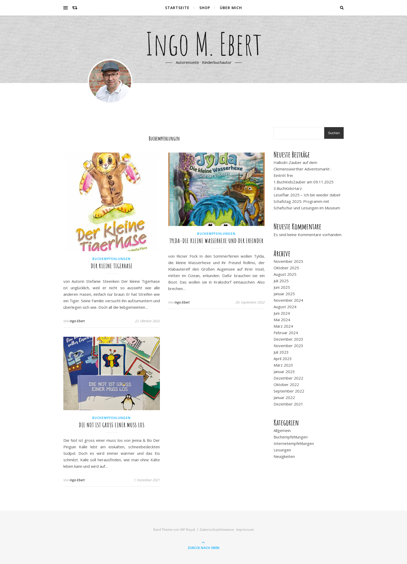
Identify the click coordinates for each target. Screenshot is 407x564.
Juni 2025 (282, 287)
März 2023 (283, 365)
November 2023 (288, 345)
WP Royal (187, 529)
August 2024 (285, 306)
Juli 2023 (281, 352)
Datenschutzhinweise (217, 529)
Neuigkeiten (284, 456)
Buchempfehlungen (111, 259)
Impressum (245, 529)
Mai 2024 (282, 319)
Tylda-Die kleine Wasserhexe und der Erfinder (216, 241)
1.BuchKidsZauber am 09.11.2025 (304, 181)
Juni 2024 (282, 313)
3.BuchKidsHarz (288, 188)
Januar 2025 (284, 293)
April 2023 (283, 358)
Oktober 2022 (286, 384)
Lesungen (282, 449)
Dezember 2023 (288, 339)
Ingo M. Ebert (203, 43)
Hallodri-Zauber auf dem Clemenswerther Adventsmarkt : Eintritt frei (302, 169)
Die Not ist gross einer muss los (112, 425)
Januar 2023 (284, 371)
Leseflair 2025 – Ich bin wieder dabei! (307, 194)
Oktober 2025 (286, 267)
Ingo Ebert (77, 321)
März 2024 (283, 326)
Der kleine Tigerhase (112, 266)
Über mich (231, 7)
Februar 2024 (286, 332)
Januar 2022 (284, 397)
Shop (204, 7)
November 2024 (288, 300)
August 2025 (285, 274)
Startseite (177, 7)
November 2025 (288, 261)
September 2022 (289, 391)
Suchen (334, 133)
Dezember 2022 (288, 378)
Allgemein (282, 430)
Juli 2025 (281, 280)
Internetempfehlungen (294, 443)
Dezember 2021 (288, 404)
